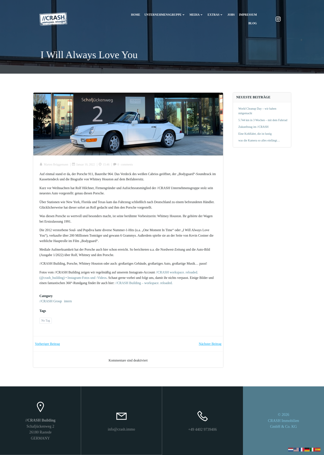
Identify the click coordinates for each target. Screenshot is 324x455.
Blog (252, 23)
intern (68, 301)
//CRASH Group (51, 301)
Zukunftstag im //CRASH (253, 126)
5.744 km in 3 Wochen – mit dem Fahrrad (262, 120)
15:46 (104, 164)
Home (135, 14)
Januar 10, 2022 (83, 164)
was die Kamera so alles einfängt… (259, 140)
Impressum (248, 14)
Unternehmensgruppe (164, 14)
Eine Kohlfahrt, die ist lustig (255, 133)
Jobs (231, 14)
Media (196, 14)
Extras (215, 14)
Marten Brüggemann (54, 164)
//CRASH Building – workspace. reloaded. (144, 283)
